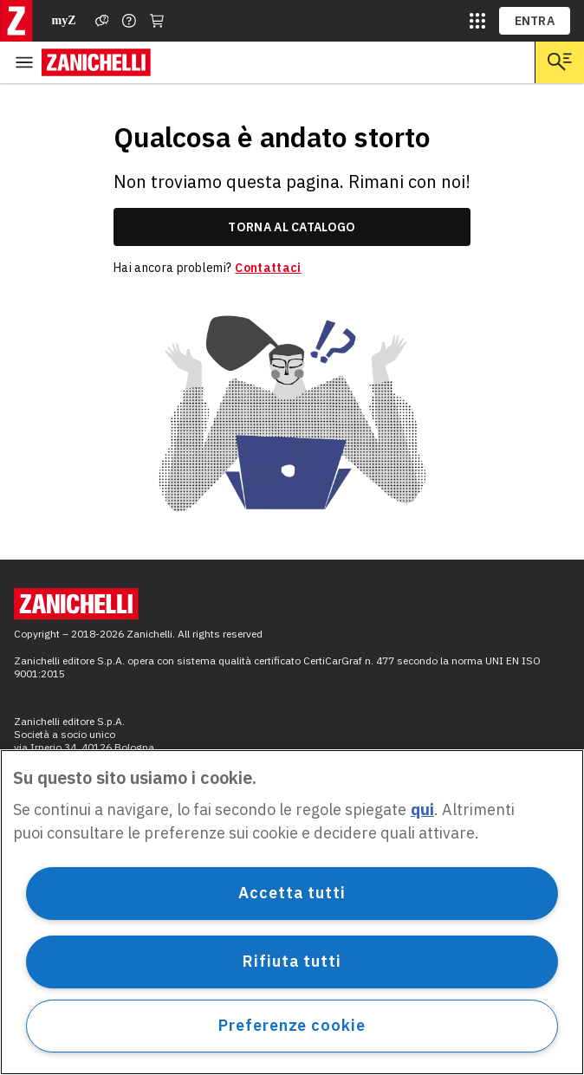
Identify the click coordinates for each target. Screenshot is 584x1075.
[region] (292, 912)
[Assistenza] (102, 21)
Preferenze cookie (291, 1025)
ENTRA (535, 21)
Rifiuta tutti (292, 961)
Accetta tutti (292, 893)
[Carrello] (157, 21)
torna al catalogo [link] (291, 227)
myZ (64, 20)
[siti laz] (477, 21)
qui (422, 809)
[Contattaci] (129, 21)
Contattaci (268, 267)
